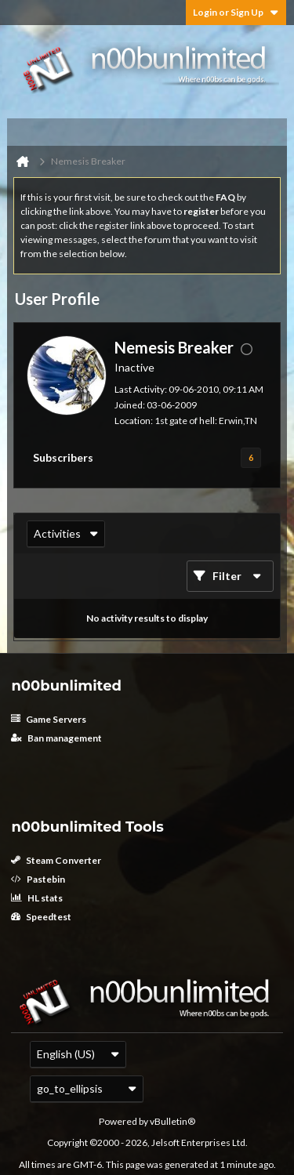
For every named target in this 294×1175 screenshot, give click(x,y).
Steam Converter (56, 860)
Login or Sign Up (236, 12)
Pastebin (38, 879)
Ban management (56, 738)
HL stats (37, 898)
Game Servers (48, 719)
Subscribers (63, 457)
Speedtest (41, 917)
